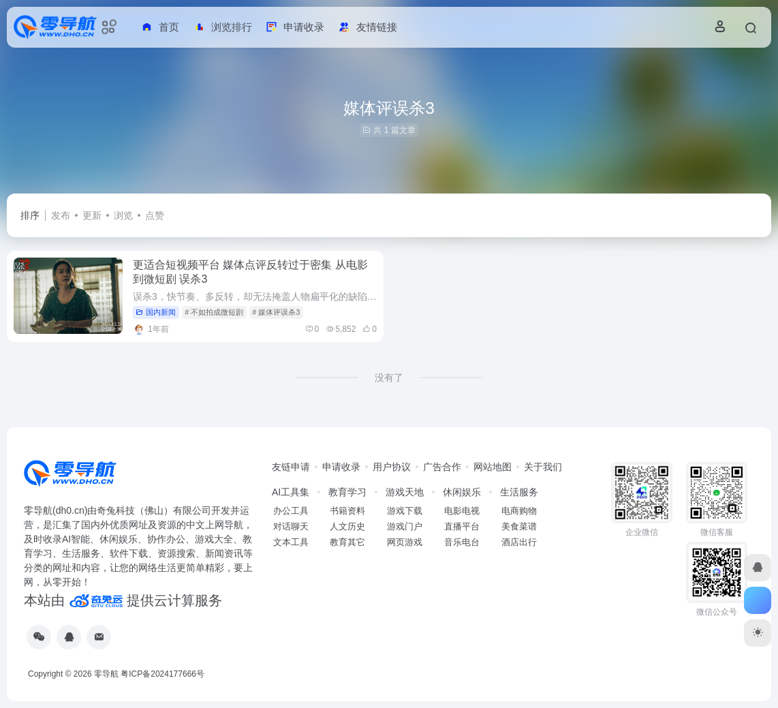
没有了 (389, 377)
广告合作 (442, 466)
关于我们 (543, 466)
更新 (92, 215)
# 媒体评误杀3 (276, 312)
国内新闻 (156, 312)
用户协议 (392, 466)
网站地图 (492, 466)
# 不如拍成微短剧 (214, 312)
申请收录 (341, 466)
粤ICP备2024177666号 (162, 674)
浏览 (123, 215)
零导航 (106, 674)
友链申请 (291, 466)
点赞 (154, 215)
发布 (60, 215)
